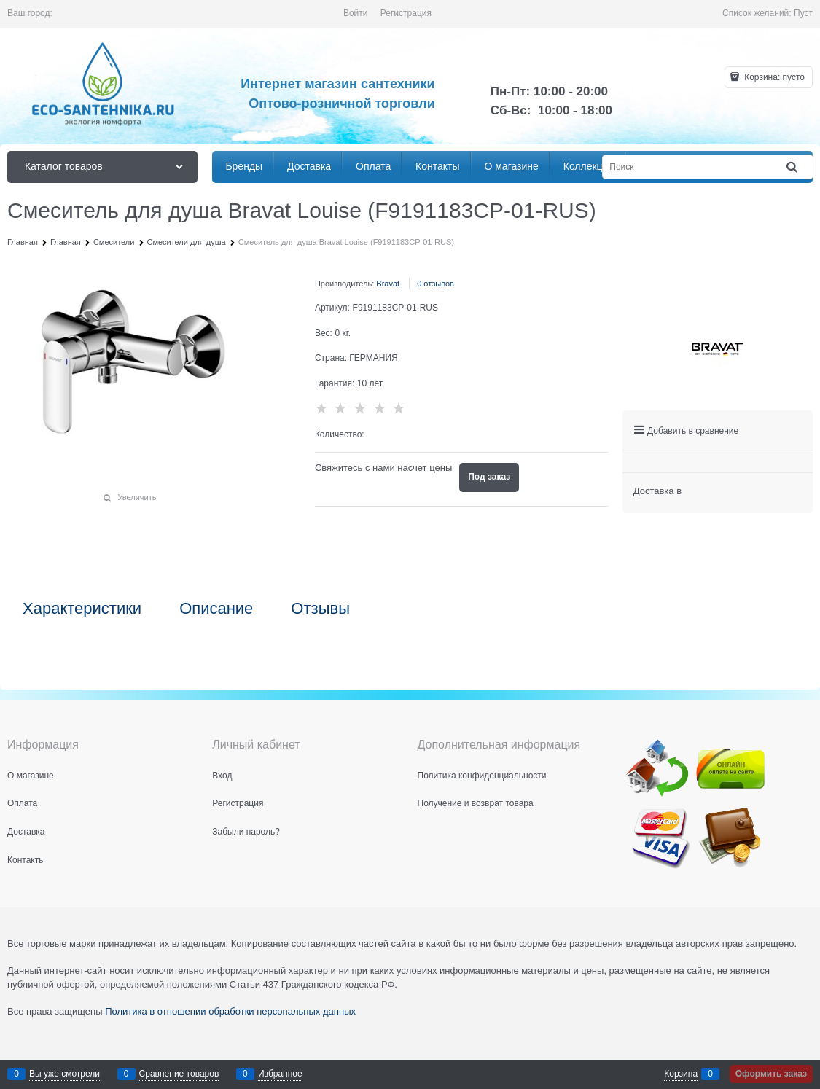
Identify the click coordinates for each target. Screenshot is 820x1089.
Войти (355, 13)
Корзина (681, 1074)
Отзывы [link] (320, 609)
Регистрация (406, 13)
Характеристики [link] (82, 609)
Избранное (280, 1074)
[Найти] (793, 167)
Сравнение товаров (179, 1074)
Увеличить (136, 497)
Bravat (387, 283)
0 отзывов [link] (435, 283)
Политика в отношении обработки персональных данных (230, 1011)
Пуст (803, 13)
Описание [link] (216, 609)
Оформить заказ (771, 1074)
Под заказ (489, 477)
